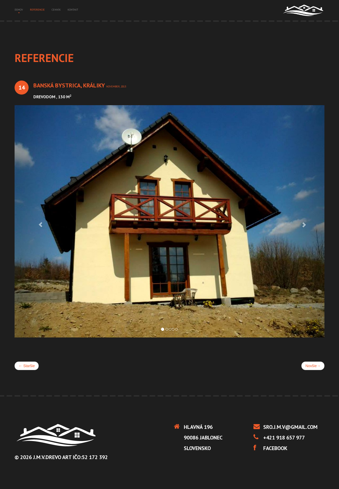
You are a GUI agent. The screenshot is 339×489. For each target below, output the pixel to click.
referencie (37, 9)
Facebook (275, 448)
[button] (38, 221)
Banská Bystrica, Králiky (69, 85)
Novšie (312, 366)
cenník (56, 9)
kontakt (73, 9)
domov (19, 10)
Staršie (27, 366)
